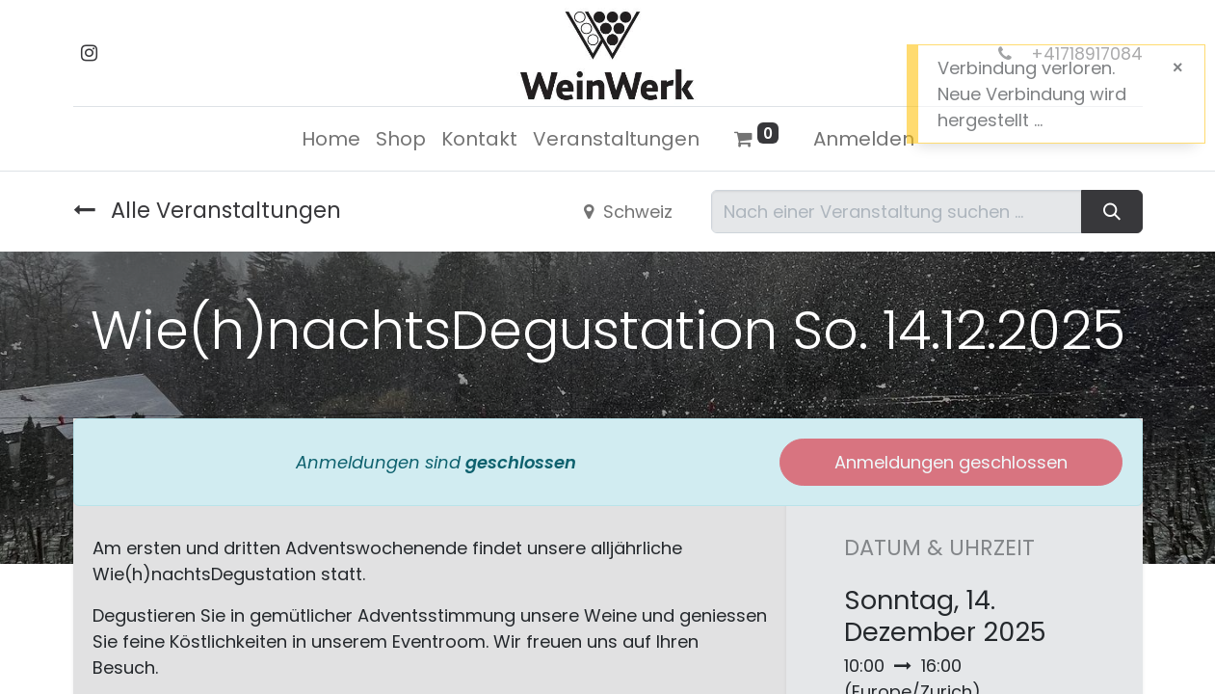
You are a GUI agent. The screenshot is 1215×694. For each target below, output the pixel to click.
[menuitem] (331, 139)
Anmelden (863, 138)
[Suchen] (1111, 211)
